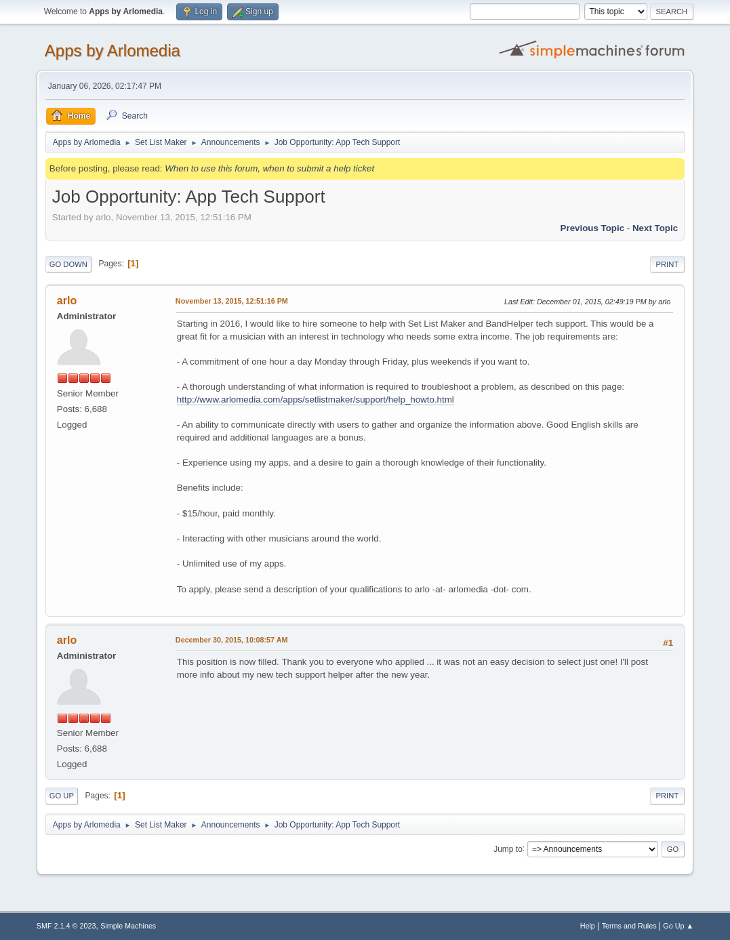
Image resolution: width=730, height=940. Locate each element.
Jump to (508, 848)
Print (667, 264)
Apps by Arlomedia (112, 50)
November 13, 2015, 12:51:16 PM (232, 301)
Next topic (655, 228)
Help (587, 926)
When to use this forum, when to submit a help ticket (269, 168)
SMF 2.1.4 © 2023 (66, 926)
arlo (67, 300)
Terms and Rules (629, 926)
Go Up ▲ (678, 926)
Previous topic (593, 228)
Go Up (61, 796)
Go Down (68, 264)
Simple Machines (128, 926)
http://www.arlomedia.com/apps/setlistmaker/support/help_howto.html (315, 399)
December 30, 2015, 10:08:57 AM (232, 640)
